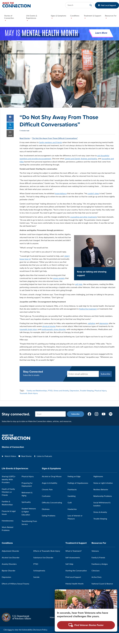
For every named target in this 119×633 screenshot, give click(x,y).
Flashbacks (72, 489)
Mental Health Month (74, 583)
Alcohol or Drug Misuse (51, 476)
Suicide (36, 577)
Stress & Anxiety (100, 512)
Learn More (101, 33)
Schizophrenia (39, 570)
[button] (13, 19)
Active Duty (96, 577)
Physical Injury (100, 390)
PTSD (50, 390)
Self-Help (69, 564)
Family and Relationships (37, 390)
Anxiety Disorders (9, 564)
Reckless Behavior (100, 489)
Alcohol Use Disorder (10, 557)
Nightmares (98, 476)
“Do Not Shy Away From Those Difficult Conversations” (55, 138)
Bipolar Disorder (8, 570)
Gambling (71, 496)
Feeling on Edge (74, 476)
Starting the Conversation (76, 570)
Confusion (46, 496)
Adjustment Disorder (10, 551)
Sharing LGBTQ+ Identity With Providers (8, 479)
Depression (74, 390)
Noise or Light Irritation (103, 483)
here (10, 629)
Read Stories (25, 138)
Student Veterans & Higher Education (29, 511)
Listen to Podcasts (44, 456)
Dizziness (46, 509)
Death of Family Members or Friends (8, 492)
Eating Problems (48, 515)
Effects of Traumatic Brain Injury (46, 551)
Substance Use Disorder (43, 557)
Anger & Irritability (49, 483)
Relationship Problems (102, 496)
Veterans (95, 551)
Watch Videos (10, 456)
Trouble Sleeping (87, 390)
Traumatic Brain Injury (29, 393)
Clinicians (96, 570)
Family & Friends (98, 557)
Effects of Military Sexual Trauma (15, 583)
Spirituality (26, 502)
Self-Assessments (72, 557)
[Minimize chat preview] (114, 591)
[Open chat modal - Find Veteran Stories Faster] (86, 625)
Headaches (72, 509)
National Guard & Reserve (102, 583)
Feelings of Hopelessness (78, 483)
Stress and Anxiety (61, 390)
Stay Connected (33, 372)
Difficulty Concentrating (52, 502)
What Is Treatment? (73, 551)
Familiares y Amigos (100, 564)
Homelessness (7, 520)
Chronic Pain (47, 489)
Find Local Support (108, 5)
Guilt (70, 502)
